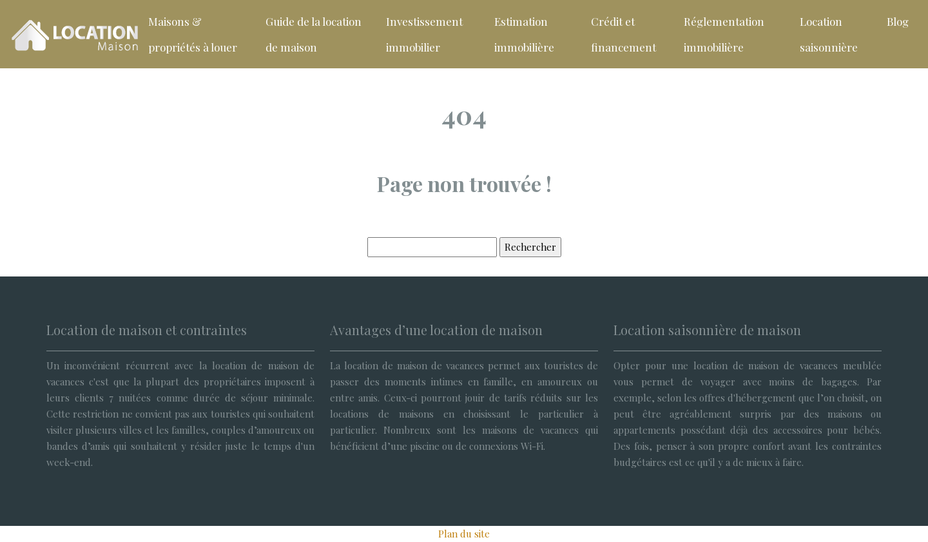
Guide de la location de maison (314, 34)
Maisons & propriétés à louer (192, 34)
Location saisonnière (829, 34)
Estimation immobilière (524, 34)
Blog (898, 21)
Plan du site (464, 533)
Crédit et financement (623, 34)
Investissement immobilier (424, 34)
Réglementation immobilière (724, 34)
